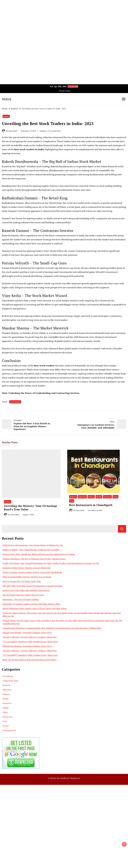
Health (99, 497)
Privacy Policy (64, 91)
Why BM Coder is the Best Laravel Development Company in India (32, 585)
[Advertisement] (64, 17)
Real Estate (7, 716)
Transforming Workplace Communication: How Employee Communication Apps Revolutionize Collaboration (51, 628)
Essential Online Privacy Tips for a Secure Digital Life (26, 567)
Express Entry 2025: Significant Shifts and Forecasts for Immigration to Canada (38, 554)
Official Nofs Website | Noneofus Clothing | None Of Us (27, 632)
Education (82, 497)
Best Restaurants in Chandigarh (90, 505)
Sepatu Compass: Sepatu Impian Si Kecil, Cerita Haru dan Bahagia (32, 572)
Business (73, 497)
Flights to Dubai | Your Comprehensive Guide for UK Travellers (30, 549)
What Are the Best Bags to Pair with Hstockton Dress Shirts (29, 659)
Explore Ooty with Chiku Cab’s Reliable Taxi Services (26, 590)
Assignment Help (10, 680)
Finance (6, 116)
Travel (5, 725)
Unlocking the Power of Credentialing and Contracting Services (43, 392)
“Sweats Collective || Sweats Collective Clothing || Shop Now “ (30, 637)
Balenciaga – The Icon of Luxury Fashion (20, 599)
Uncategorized (9, 730)
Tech (72, 501)
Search (122, 529)
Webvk (6, 99)
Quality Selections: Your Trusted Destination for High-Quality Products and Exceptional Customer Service (50, 563)
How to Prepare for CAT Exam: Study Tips (21, 581)
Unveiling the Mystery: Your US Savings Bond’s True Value (30, 507)
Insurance (107, 497)
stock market (15, 402)
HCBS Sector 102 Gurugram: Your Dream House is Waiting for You (32, 545)
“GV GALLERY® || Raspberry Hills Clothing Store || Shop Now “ (30, 641)
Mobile (5, 707)
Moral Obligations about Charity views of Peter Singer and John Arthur (34, 608)
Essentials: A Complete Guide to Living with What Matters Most (31, 604)
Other (115, 497)
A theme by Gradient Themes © (64, 778)
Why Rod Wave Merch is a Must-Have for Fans (23, 594)
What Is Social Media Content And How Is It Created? (26, 576)
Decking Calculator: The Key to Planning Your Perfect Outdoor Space (34, 558)
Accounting (7, 676)
